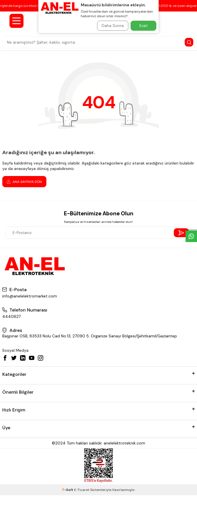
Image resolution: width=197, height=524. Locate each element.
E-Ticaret (81, 490)
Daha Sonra (113, 25)
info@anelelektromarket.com (29, 296)
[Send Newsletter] (181, 232)
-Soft (68, 490)
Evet (143, 25)
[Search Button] (189, 42)
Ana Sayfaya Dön (24, 181)
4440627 (11, 316)
